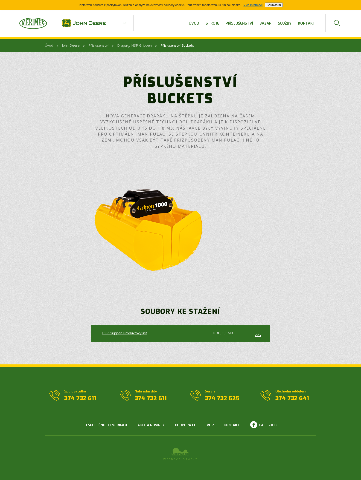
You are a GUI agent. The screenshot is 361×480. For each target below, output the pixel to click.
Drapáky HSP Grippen (134, 45)
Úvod (194, 23)
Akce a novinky (151, 425)
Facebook (268, 425)
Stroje (212, 23)
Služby (284, 23)
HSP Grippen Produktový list (124, 333)
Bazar (265, 23)
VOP (210, 425)
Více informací (252, 5)
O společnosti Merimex (105, 425)
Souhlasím (274, 5)
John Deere (71, 45)
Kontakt (306, 23)
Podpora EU (186, 425)
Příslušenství (239, 23)
